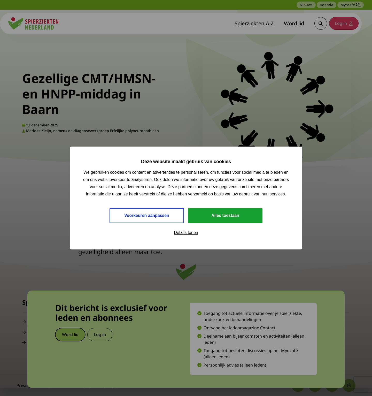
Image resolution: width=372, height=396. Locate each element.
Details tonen (186, 232)
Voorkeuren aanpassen (146, 215)
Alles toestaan (225, 215)
